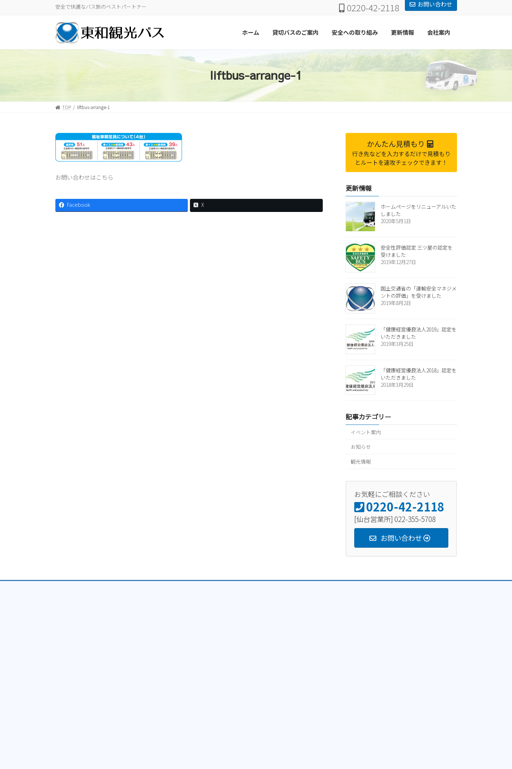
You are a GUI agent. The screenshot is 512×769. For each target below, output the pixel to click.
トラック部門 (133, 587)
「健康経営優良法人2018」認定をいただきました (419, 374)
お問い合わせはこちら (84, 177)
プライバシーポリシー (84, 587)
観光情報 (361, 461)
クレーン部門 (173, 587)
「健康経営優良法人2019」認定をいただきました (419, 333)
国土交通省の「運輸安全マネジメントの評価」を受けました (419, 292)
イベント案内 (366, 431)
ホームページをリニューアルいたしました (418, 210)
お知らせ (361, 446)
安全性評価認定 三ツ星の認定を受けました (417, 251)
